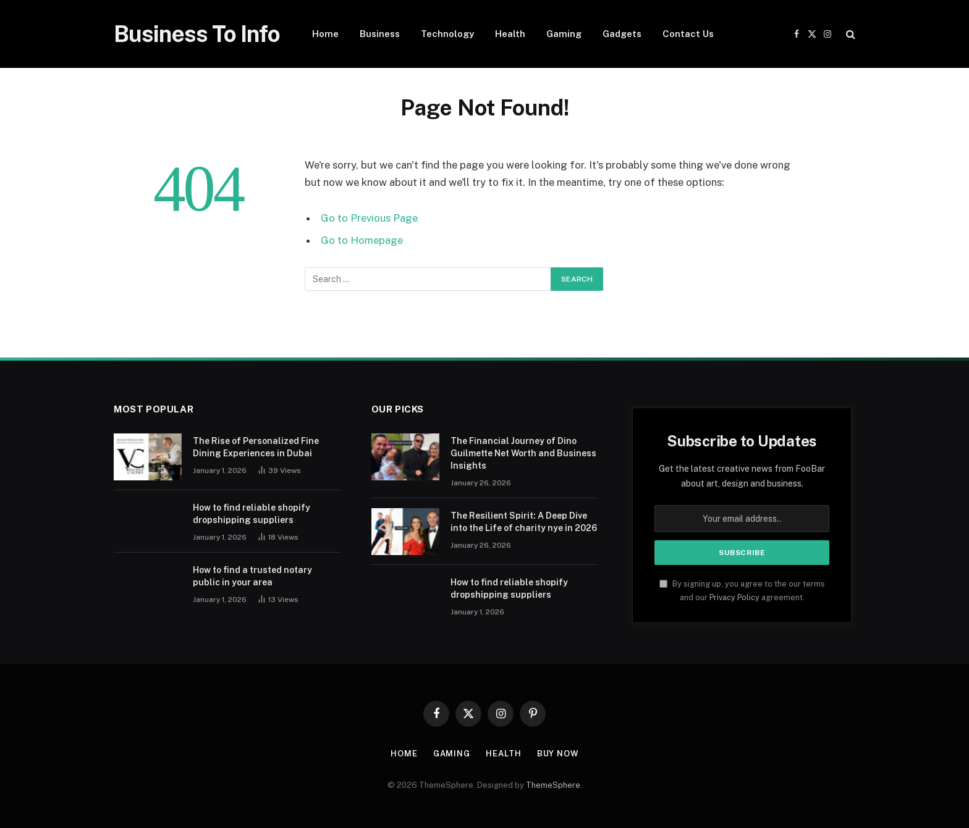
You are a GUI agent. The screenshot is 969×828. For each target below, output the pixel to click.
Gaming (564, 33)
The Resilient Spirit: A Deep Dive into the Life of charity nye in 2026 (524, 522)
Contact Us (688, 33)
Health (510, 33)
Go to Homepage (362, 240)
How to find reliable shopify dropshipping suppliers (251, 514)
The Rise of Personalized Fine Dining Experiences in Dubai (256, 447)
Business (380, 33)
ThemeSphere (553, 785)
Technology (447, 33)
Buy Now (557, 753)
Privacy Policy (734, 597)
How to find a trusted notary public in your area (252, 576)
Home (325, 33)
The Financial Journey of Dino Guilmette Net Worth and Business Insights (523, 453)
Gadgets (622, 33)
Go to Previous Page (369, 218)
